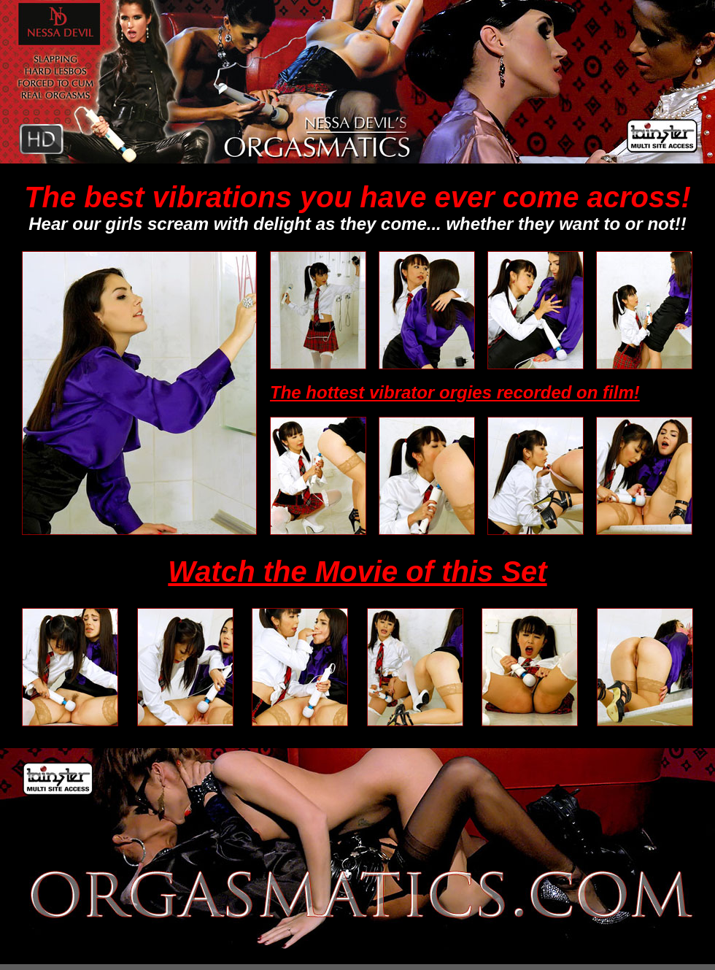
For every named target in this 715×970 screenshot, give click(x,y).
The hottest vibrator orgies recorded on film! (455, 392)
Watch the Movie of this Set (357, 571)
